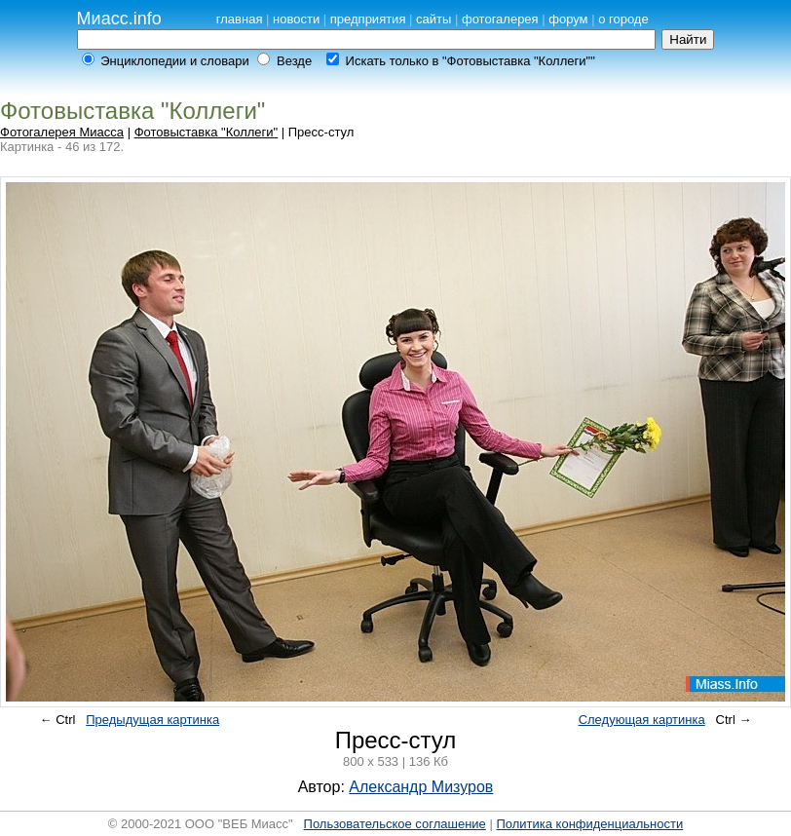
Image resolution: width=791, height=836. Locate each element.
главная (239, 19)
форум (567, 19)
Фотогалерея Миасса (62, 132)
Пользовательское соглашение (395, 824)
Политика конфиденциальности (589, 824)
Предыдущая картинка (152, 719)
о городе (623, 19)
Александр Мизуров (421, 787)
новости (296, 19)
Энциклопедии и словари (174, 61)
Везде (294, 61)
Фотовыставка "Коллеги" (206, 132)
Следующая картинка (642, 719)
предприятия (368, 19)
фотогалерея (500, 19)
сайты (433, 19)
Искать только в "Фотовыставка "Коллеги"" (470, 61)
